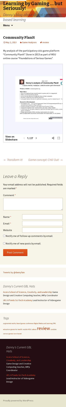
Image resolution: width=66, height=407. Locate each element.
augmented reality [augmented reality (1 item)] (9, 323)
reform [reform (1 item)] (34, 329)
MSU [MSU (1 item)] (29, 329)
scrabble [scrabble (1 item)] (53, 329)
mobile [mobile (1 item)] (25, 329)
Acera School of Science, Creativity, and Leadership (27, 292)
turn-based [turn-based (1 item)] (18, 334)
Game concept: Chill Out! (45, 160)
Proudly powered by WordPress (18, 400)
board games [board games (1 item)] (21, 323)
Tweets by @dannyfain (14, 272)
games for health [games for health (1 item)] (16, 329)
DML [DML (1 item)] (54, 323)
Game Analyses (29, 42)
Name (7, 216)
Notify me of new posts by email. (23, 243)
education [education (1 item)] (6, 329)
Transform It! (13, 160)
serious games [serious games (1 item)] (8, 334)
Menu (6, 25)
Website (7, 230)
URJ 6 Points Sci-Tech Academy (17, 300)
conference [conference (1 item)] (29, 323)
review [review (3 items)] (43, 328)
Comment (9, 195)
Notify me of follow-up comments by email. (29, 235)
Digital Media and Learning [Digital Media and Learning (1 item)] (43, 323)
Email (7, 223)
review (45, 42)
